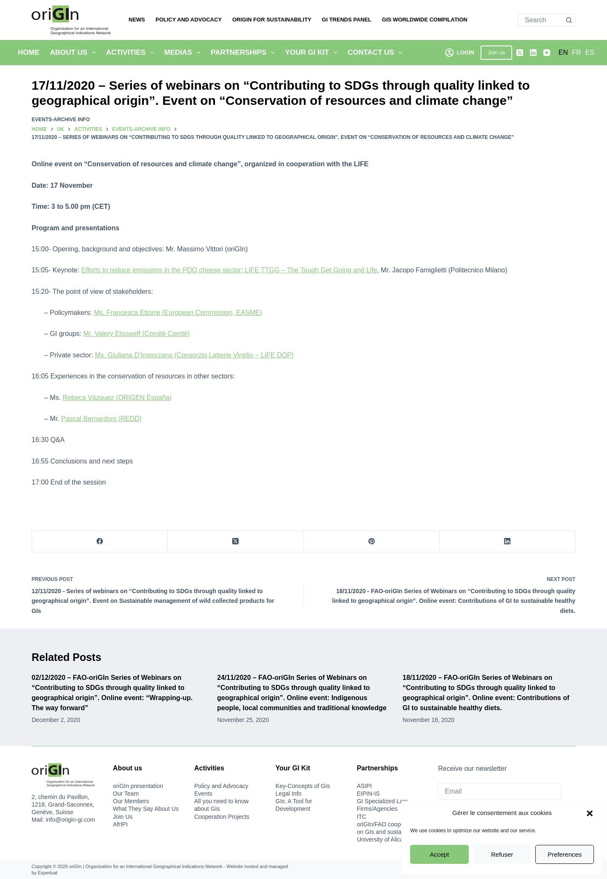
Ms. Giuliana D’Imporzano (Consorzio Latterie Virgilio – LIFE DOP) (194, 355)
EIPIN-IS (368, 793)
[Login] (459, 52)
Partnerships (244, 53)
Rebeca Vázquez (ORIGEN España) (117, 397)
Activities (131, 53)
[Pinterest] (372, 541)
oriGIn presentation (138, 786)
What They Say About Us (146, 808)
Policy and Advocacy (189, 19)
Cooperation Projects (222, 816)
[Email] (499, 791)
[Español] (590, 52)
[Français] (576, 52)
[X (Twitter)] (519, 52)
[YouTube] (546, 52)
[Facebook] (100, 541)
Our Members (131, 801)
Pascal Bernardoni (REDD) (101, 418)
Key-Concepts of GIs (303, 786)
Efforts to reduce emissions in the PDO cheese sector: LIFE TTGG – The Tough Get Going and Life (229, 270)
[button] (590, 813)
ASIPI (364, 786)
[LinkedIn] (533, 52)
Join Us (123, 816)
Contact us (377, 53)
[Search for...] (540, 20)
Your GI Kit (312, 53)
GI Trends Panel (347, 19)
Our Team (126, 793)
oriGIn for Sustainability (272, 19)
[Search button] (568, 20)
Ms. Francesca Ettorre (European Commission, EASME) (178, 312)
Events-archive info (61, 120)
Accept (439, 854)
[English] (563, 52)
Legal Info (289, 793)
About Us (74, 53)
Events (203, 793)
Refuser (502, 854)
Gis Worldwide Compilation (424, 19)
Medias (184, 53)
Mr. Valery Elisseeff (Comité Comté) (136, 333)
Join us (496, 52)
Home (29, 52)
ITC (361, 816)
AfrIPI (120, 824)
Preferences (565, 854)
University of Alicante (384, 839)
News (137, 19)
